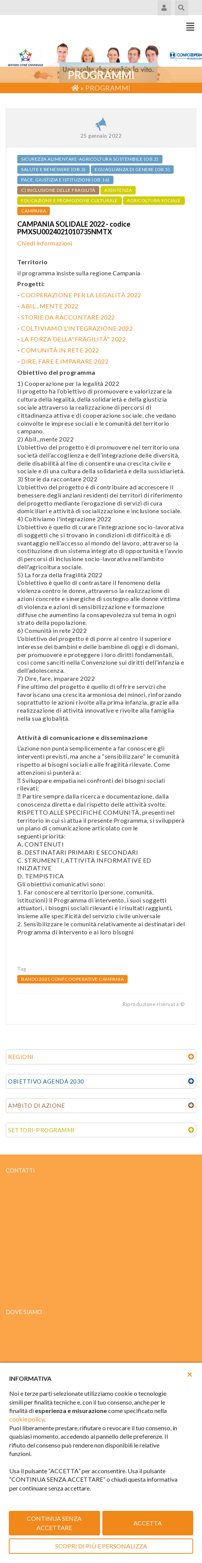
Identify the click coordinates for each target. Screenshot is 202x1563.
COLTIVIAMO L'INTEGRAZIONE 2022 (77, 328)
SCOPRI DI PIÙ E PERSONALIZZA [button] (101, 1546)
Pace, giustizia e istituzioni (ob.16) (65, 180)
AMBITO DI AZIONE (36, 1105)
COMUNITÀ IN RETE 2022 (60, 350)
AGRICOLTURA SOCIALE (154, 200)
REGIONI (21, 1056)
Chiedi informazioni (44, 243)
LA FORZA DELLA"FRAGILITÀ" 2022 (73, 339)
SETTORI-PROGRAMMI (41, 1130)
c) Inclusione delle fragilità (58, 190)
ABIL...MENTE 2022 (50, 306)
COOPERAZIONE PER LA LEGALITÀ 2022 (81, 294)
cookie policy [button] (26, 1419)
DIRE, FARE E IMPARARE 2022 (64, 361)
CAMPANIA (33, 211)
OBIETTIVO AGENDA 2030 (46, 1081)
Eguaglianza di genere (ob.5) (132, 169)
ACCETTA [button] (147, 1523)
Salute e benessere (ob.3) (53, 169)
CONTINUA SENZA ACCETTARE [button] (54, 1523)
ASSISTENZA (118, 190)
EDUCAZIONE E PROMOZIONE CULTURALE (69, 200)
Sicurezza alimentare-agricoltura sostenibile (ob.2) (90, 159)
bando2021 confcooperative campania (72, 979)
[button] (190, 1374)
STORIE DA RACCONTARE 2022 (68, 317)
